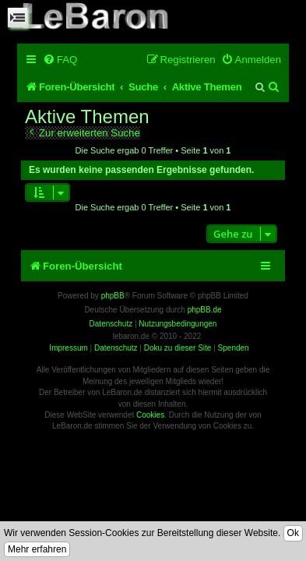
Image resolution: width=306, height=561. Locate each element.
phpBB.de (205, 309)
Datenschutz (116, 348)
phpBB (113, 295)
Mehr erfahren (37, 549)
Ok (293, 532)
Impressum (68, 348)
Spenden (233, 348)
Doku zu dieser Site (178, 348)
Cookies (150, 415)
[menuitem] (60, 59)
